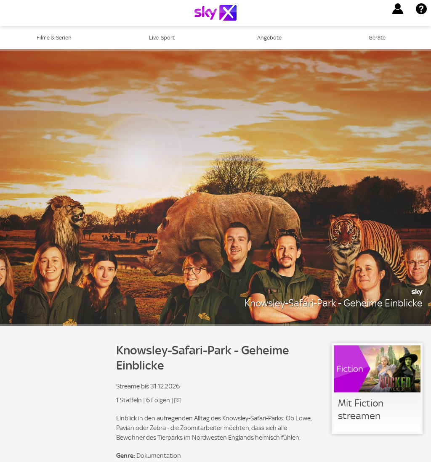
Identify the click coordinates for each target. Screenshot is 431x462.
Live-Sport (162, 37)
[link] (377, 388)
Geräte (377, 37)
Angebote (269, 37)
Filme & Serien (54, 37)
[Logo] (215, 13)
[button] (397, 8)
